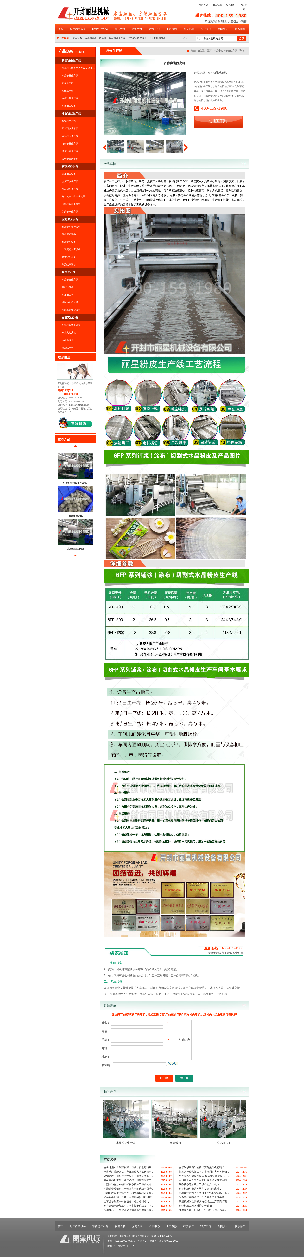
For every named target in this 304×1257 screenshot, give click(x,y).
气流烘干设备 (69, 264)
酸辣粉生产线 (69, 121)
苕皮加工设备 (69, 173)
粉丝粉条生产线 (117, 38)
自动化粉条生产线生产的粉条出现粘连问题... (129, 1192)
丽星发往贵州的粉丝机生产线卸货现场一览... (204, 1192)
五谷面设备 (67, 340)
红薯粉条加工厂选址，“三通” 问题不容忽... (203, 1210)
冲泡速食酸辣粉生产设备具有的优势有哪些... (129, 1188)
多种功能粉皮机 (157, 38)
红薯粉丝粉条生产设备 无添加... (78, 68)
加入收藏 (217, 4)
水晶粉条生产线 (70, 98)
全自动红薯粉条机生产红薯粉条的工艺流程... (129, 1171)
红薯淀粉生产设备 (71, 226)
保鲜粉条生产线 (70, 211)
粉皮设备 (120, 29)
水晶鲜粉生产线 (70, 189)
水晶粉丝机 (91, 38)
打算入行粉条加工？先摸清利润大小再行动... (204, 1171)
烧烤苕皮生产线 (70, 181)
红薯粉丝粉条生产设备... (75, 483)
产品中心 (154, 29)
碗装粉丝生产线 (70, 136)
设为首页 (203, 4)
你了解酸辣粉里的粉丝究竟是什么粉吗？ (201, 1167)
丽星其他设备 (70, 317)
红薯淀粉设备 (69, 242)
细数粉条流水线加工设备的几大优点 (199, 1184)
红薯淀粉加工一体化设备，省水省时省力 (126, 1201)
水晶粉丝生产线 (70, 75)
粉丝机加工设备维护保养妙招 (195, 1205)
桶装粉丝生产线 (70, 151)
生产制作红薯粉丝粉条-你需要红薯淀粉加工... (204, 1175)
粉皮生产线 (68, 272)
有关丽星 (188, 29)
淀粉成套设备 (70, 219)
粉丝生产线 (67, 90)
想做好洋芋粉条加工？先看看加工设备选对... (204, 1197)
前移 (75, 447)
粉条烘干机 (67, 347)
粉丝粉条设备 (78, 29)
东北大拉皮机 (69, 332)
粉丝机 (102, 38)
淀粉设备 (137, 29)
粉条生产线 (67, 83)
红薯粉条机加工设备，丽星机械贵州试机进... (129, 1197)
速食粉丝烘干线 (70, 158)
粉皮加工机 (67, 294)
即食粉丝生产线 (71, 113)
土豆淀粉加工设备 (71, 249)
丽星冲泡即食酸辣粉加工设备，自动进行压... (129, 1167)
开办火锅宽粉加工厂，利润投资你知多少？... (129, 1205)
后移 (75, 557)
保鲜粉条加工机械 (71, 204)
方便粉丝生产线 (70, 143)
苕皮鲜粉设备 (70, 166)
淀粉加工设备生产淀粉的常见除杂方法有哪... (204, 1180)
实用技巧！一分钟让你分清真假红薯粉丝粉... (129, 1210)
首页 (61, 29)
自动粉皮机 (67, 287)
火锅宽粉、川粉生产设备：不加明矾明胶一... (129, 1175)
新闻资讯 (223, 29)
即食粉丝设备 (100, 29)
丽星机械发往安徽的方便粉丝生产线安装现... (204, 1201)
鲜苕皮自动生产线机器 (73, 196)
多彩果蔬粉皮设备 (137, 38)
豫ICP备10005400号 (161, 1236)
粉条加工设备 (69, 105)
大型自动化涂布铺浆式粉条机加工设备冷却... (129, 1184)
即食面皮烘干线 (70, 128)
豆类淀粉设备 (69, 257)
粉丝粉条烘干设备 (71, 325)
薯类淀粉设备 (69, 234)
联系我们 (231, 4)
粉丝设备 (77, 38)
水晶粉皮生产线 (70, 279)
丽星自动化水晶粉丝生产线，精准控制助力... (129, 1180)
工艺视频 (171, 29)
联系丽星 (240, 29)
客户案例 (205, 29)
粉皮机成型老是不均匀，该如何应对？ (200, 1188)
